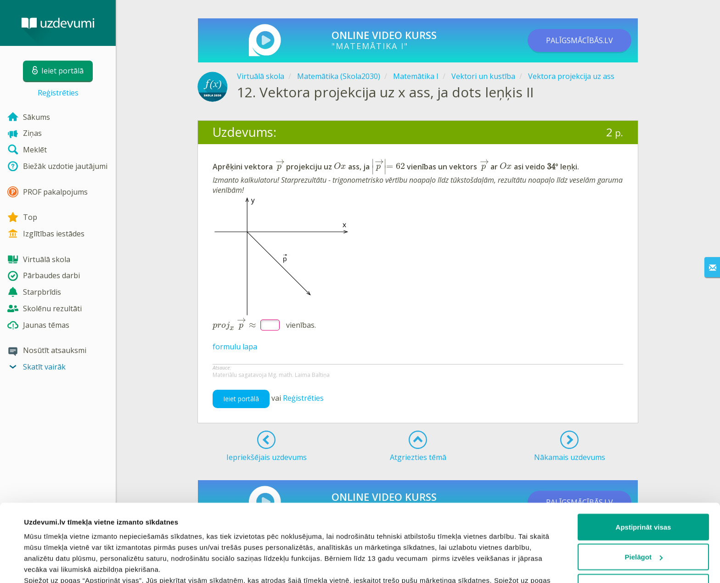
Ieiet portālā (241, 398)
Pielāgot (644, 484)
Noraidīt (643, 514)
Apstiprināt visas (643, 454)
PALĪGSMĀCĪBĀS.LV (579, 40)
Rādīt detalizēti (48, 565)
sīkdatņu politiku (460, 529)
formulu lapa (235, 347)
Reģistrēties (58, 92)
